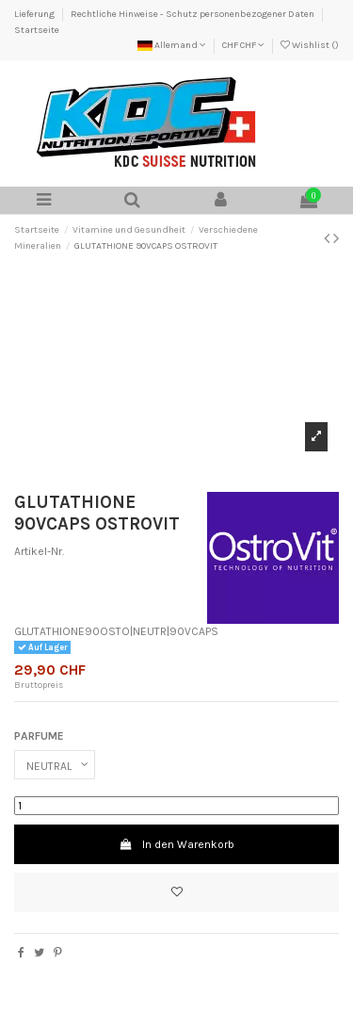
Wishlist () (310, 45)
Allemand (171, 45)
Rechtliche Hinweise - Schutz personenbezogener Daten (193, 14)
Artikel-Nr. (39, 551)
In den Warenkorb (176, 844)
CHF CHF (243, 45)
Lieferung (35, 14)
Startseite (36, 30)
